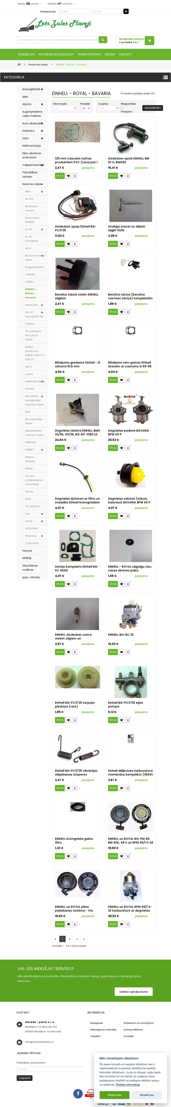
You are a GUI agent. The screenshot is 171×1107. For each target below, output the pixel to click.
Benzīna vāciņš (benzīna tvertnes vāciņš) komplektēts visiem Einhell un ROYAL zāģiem (130, 297)
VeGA (28, 521)
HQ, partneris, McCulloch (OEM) (33, 336)
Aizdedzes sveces (31, 209)
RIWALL (29, 469)
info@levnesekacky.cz (39, 1042)
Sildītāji (26, 558)
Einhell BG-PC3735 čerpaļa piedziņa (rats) (74, 705)
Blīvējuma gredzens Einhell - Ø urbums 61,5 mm (77, 365)
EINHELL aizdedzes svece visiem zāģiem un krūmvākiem (73, 637)
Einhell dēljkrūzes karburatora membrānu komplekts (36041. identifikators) (130, 773)
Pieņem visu (114, 1095)
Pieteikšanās (48, 11)
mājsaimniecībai (33, 165)
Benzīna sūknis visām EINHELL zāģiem (76, 297)
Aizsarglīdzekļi (31, 89)
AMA (25, 97)
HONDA (29, 324)
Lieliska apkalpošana (133, 992)
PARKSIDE (30, 442)
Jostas (29, 374)
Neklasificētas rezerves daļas (34, 433)
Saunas (27, 551)
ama (28, 248)
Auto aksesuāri (32, 124)
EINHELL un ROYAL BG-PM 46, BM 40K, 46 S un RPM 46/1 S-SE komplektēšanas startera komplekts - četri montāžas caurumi (130, 841)
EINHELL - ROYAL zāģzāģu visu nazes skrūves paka (129, 569)
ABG (27, 192)
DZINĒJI (29, 282)
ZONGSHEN (32, 543)
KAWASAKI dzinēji (35, 382)
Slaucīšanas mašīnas (30, 568)
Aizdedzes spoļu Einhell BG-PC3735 (75, 229)
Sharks (29, 492)
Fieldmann (31, 305)
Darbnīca (28, 131)
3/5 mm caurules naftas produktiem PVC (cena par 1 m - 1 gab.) (76, 161)
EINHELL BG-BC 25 (121, 635)
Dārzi (25, 139)
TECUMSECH (32, 507)
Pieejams (126, 112)
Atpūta (26, 104)
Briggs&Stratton (34, 267)
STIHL (28, 499)
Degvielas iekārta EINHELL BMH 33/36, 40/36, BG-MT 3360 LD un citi (77, 433)
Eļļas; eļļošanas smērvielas (31, 156)
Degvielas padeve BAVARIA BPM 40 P (128, 433)
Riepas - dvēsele (30, 459)
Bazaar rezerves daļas (35, 258)
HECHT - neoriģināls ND (34, 315)
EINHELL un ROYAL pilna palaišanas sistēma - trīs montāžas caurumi (74, 909)
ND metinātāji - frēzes (34, 422)
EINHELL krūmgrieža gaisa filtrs (74, 841)
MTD (27, 412)
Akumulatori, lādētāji (32, 220)
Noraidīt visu (147, 1095)
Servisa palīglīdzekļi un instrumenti (34, 480)
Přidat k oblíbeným (68, 176)
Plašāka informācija (128, 1084)
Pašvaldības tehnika (30, 175)
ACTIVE (29, 199)
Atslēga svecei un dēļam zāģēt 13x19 (126, 229)
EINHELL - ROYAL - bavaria (31, 294)
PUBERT (29, 450)
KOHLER (29, 389)
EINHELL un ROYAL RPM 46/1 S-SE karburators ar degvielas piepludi (130, 909)
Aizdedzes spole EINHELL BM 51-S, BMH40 (128, 161)
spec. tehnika (31, 578)
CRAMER (30, 275)
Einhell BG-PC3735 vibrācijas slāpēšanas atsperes (76, 773)
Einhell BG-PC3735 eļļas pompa (125, 705)
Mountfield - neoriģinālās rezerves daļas (34, 401)
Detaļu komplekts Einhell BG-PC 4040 (77, 569)
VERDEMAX (31, 529)
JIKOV (28, 367)
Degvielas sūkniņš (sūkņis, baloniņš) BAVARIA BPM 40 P (129, 501)
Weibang (30, 536)
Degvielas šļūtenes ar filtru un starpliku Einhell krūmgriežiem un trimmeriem (77, 501)
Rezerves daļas (32, 184)
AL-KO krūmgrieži (31, 239)
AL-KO (28, 229)
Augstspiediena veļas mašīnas (32, 114)
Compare (75, 176)
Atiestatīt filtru (153, 108)
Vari (27, 514)
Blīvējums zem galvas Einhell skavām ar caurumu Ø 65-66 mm (130, 365)
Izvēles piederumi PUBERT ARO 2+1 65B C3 (34, 353)
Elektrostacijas (31, 146)
